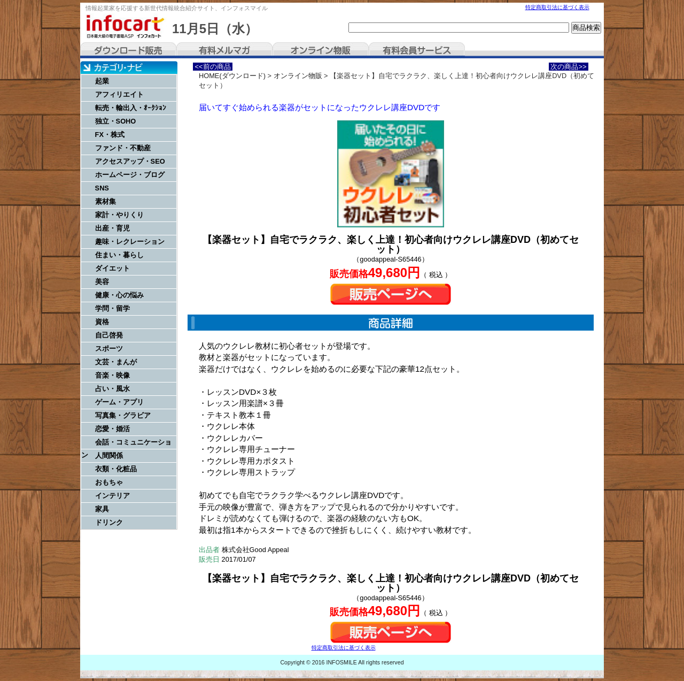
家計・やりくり (119, 215)
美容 (102, 282)
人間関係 (109, 456)
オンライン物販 (321, 50)
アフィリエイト (119, 94)
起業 (102, 81)
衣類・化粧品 (116, 469)
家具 (102, 509)
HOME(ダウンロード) (232, 76)
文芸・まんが (116, 362)
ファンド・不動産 (123, 148)
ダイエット (112, 268)
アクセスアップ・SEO (130, 161)
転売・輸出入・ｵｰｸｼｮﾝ (130, 108)
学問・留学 (112, 308)
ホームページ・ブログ (130, 175)
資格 (102, 322)
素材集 (105, 201)
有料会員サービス (417, 50)
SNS (102, 188)
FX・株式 (110, 135)
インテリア (112, 496)
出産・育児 (112, 228)
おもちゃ (109, 482)
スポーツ (109, 349)
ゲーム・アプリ (119, 402)
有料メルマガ (224, 50)
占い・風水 (112, 389)
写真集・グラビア (123, 415)
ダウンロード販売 (128, 50)
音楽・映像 (112, 375)
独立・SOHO (115, 121)
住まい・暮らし (119, 255)
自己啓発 (109, 335)
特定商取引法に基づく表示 (557, 7)
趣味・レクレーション (130, 242)
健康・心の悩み (119, 295)
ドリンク (109, 522)
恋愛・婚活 (112, 429)
